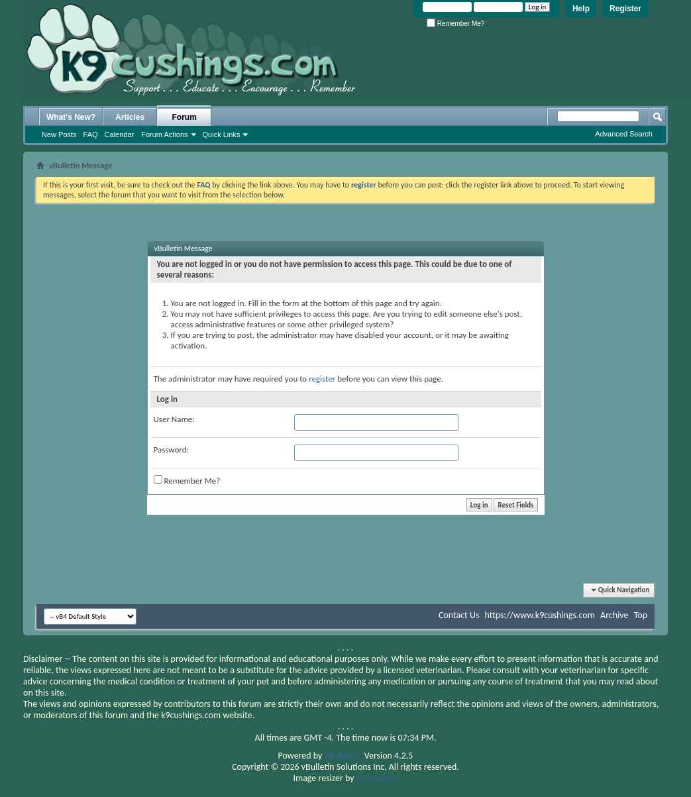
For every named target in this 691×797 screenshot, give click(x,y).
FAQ (90, 134)
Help (581, 8)
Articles (129, 117)
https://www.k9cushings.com (540, 615)
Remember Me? (455, 23)
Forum (184, 117)
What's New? (70, 117)
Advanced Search (624, 134)
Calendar (119, 134)
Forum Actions (164, 134)
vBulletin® (343, 755)
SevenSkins (377, 778)
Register (625, 8)
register (322, 379)
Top (640, 615)
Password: (171, 449)
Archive (614, 615)
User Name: (174, 419)
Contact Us (459, 615)
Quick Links (221, 134)
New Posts (59, 134)
